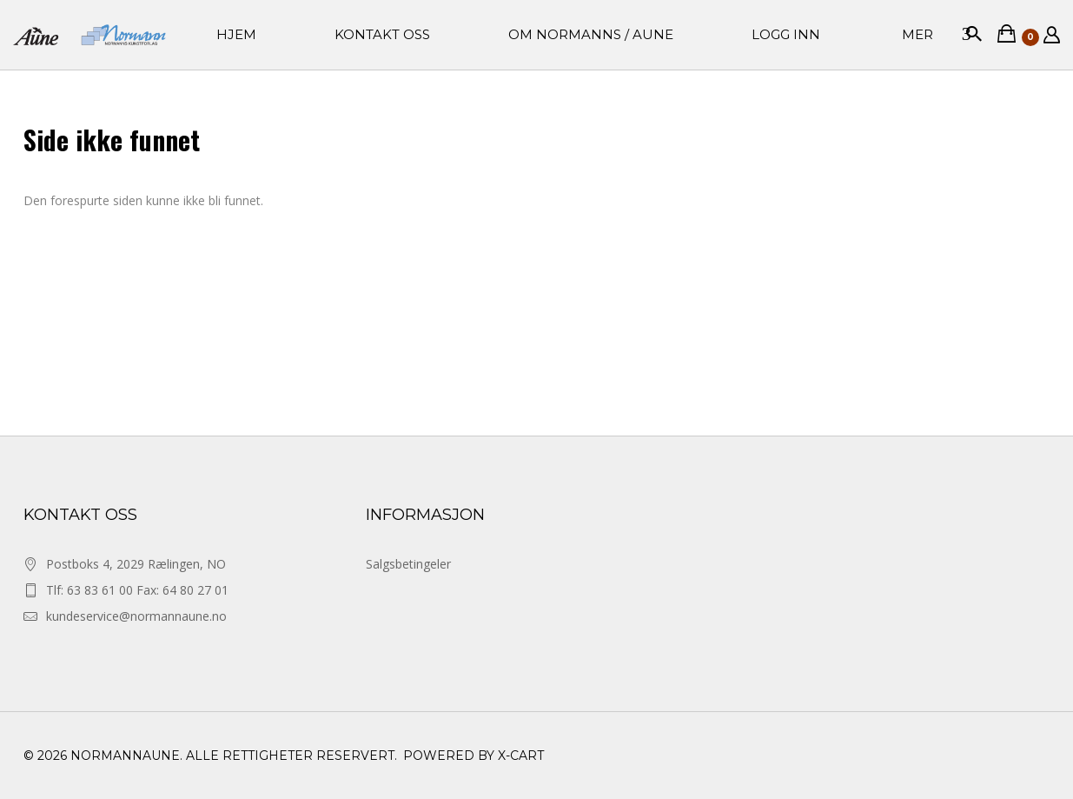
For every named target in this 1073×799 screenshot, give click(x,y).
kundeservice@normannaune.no (136, 616)
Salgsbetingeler (408, 564)
